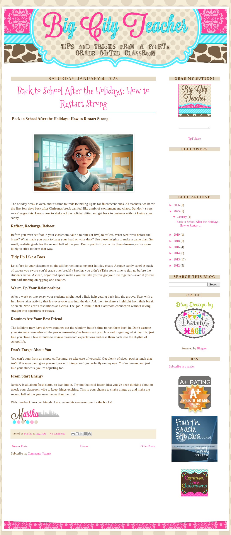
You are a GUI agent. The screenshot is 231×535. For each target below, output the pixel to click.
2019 (177, 236)
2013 (177, 261)
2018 (177, 243)
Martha (28, 433)
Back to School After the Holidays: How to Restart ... (198, 225)
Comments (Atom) (39, 453)
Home (84, 446)
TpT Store (194, 140)
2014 (177, 255)
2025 (177, 213)
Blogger (202, 350)
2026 (177, 207)
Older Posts (148, 446)
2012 (177, 267)
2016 (177, 249)
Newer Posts (19, 446)
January (182, 218)
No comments (57, 433)
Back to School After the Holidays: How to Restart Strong (83, 97)
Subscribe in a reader (182, 368)
